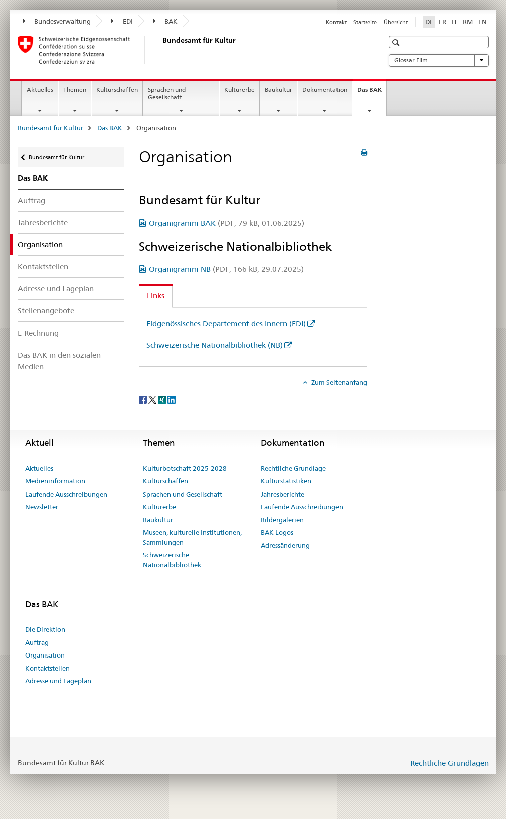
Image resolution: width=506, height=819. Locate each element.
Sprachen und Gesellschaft (167, 93)
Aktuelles (40, 89)
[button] (397, 42)
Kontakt (336, 22)
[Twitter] (153, 399)
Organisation (45, 655)
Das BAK (371, 92)
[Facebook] (143, 399)
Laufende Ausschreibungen (66, 494)
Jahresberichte (43, 222)
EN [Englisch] (482, 22)
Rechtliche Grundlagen (449, 763)
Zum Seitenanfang (338, 382)
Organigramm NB (226, 269)
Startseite (365, 22)
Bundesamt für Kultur (50, 128)
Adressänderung (285, 545)
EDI (122, 21)
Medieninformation (55, 481)
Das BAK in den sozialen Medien (59, 360)
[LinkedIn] (171, 399)
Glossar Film (438, 60)
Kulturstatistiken (286, 481)
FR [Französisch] (442, 22)
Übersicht (396, 22)
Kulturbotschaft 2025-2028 (185, 468)
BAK (165, 21)
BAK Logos (277, 532)
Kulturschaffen (117, 89)
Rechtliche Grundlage (293, 468)
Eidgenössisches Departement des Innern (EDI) (226, 324)
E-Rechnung (38, 333)
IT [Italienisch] (454, 22)
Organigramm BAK (226, 223)
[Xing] (162, 399)
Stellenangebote (46, 310)
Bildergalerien (282, 520)
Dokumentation (324, 89)
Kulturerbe (239, 89)
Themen (74, 89)
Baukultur (278, 89)
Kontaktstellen (43, 266)
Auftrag (31, 200)
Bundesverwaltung (57, 21)
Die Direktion (45, 629)
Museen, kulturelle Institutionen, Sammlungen (192, 537)
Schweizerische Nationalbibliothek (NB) (214, 345)
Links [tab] (155, 295)
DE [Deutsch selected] (429, 22)
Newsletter (41, 507)
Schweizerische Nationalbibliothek (172, 560)
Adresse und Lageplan (56, 288)
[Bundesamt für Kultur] (160, 50)
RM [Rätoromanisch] (468, 22)
